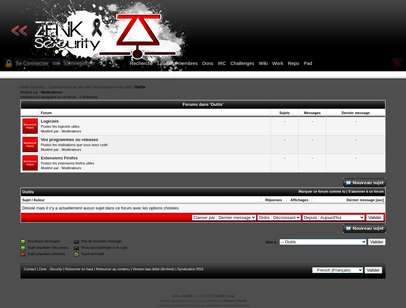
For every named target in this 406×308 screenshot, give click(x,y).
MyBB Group (225, 296)
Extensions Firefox (59, 158)
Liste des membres (178, 63)
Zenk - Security (50, 269)
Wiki (263, 63)
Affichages (299, 200)
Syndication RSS (190, 269)
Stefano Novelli (235, 301)
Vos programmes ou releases (69, 139)
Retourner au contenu (113, 269)
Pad (308, 63)
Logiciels (50, 121)
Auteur (39, 200)
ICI (312, 75)
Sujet (26, 200)
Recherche (141, 63)
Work (277, 63)
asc (380, 200)
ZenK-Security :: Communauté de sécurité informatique (66, 87)
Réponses (273, 200)
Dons (207, 63)
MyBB (187, 296)
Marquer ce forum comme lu (321, 191)
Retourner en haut (79, 269)
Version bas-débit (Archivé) (153, 269)
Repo (293, 63)
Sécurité (124, 87)
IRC (222, 63)
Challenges (242, 63)
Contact (30, 269)
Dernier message (361, 200)
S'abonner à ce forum (366, 191)
